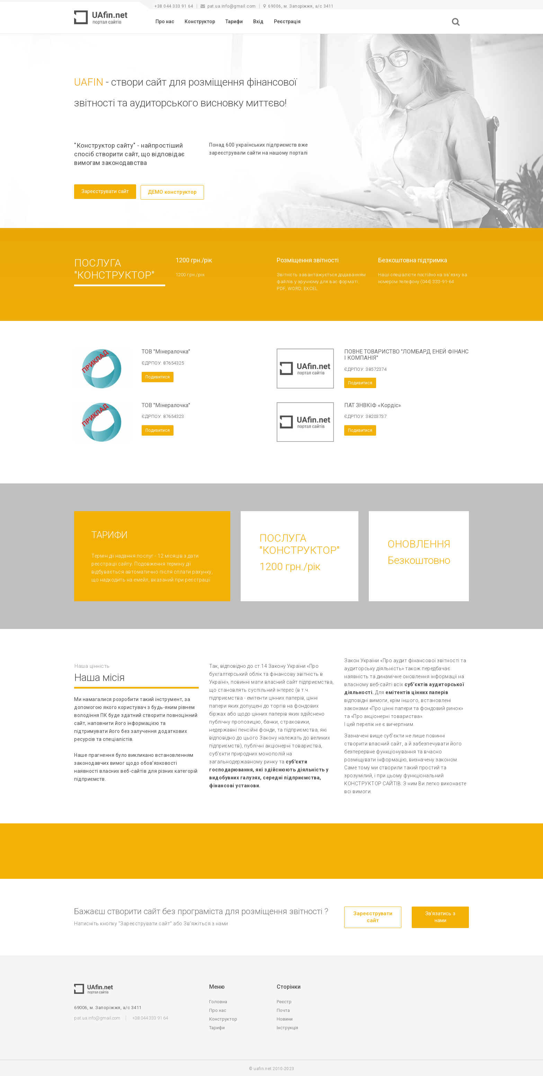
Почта (283, 1009)
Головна (218, 1000)
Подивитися (157, 375)
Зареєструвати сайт (105, 191)
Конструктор (200, 21)
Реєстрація (287, 21)
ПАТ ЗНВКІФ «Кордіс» (372, 403)
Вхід (258, 21)
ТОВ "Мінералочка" (166, 350)
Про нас (164, 21)
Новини (285, 1017)
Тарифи (234, 21)
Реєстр (284, 1000)
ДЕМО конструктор (172, 191)
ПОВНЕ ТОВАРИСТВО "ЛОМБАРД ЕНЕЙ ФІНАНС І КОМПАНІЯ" (406, 353)
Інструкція (287, 1026)
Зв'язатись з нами (440, 915)
